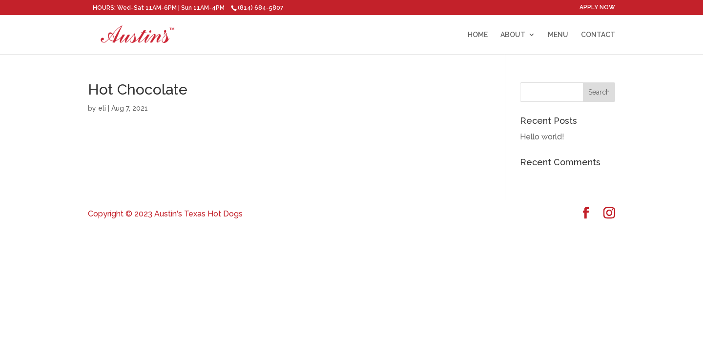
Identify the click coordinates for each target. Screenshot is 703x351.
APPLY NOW (597, 7)
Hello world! (542, 136)
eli (102, 108)
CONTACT (598, 35)
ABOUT (512, 35)
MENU (558, 35)
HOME (478, 35)
